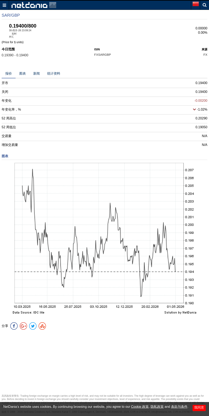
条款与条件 (179, 406)
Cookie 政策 (140, 406)
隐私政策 (157, 406)
